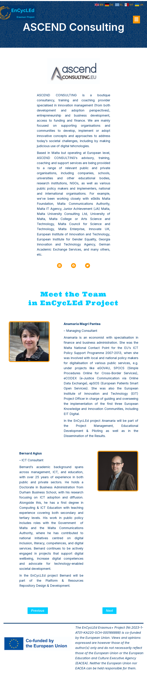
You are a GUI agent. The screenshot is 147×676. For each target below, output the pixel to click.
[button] (136, 19)
